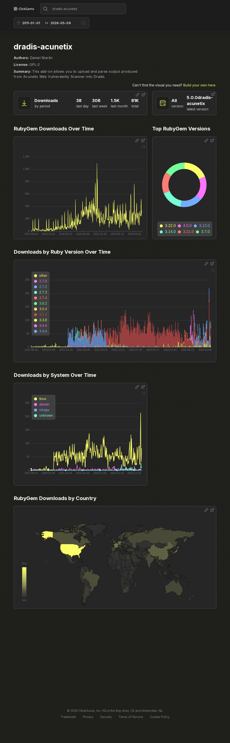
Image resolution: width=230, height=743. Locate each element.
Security (106, 717)
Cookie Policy (160, 717)
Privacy (88, 717)
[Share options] (137, 95)
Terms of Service (131, 717)
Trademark (68, 717)
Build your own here (199, 85)
